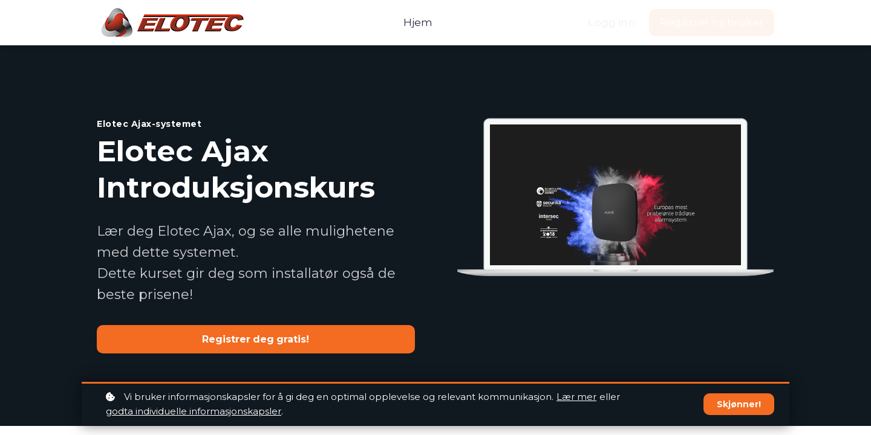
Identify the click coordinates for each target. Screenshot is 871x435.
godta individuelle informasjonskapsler (193, 411)
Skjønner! (739, 404)
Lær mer (576, 396)
